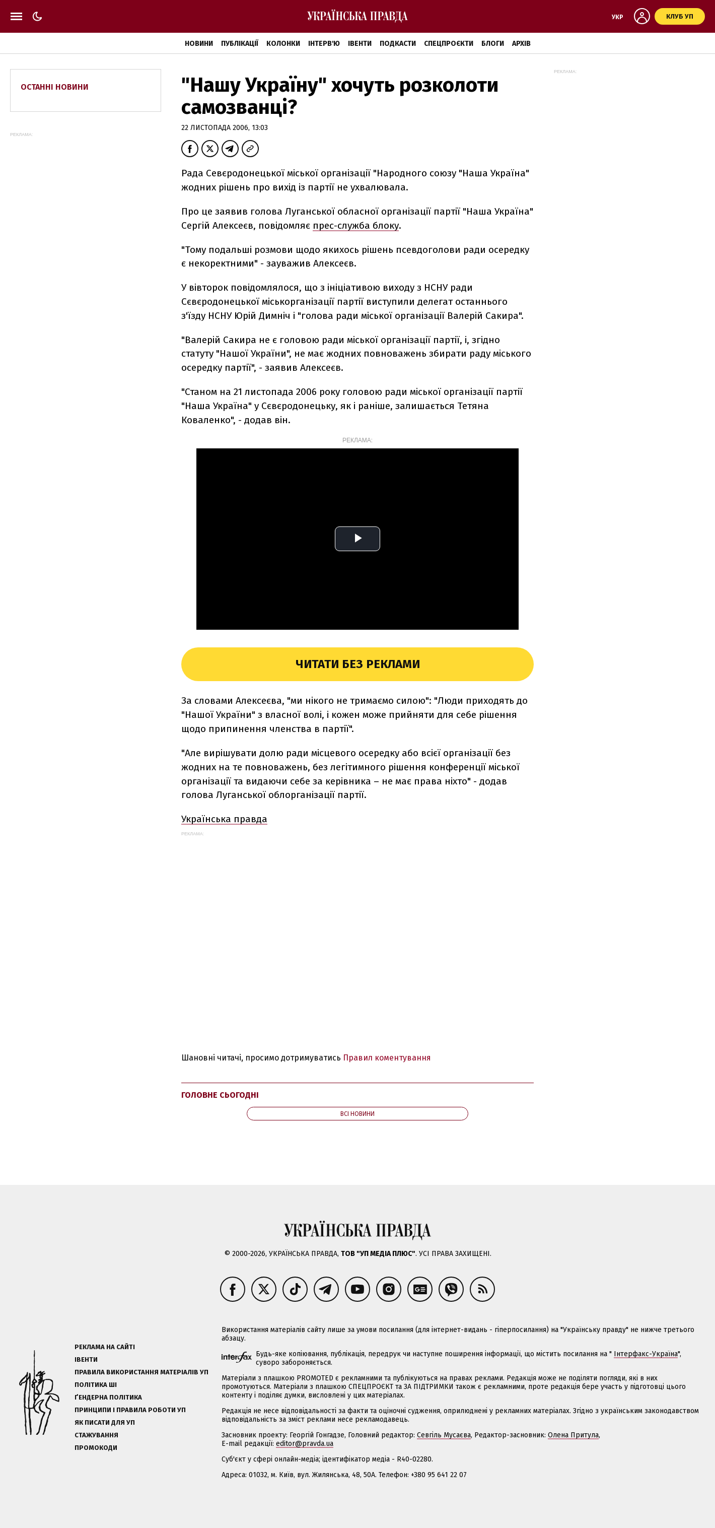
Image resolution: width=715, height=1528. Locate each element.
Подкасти (398, 43)
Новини (199, 43)
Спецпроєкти (448, 43)
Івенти (360, 43)
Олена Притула (573, 1435)
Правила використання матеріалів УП (141, 1372)
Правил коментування (387, 1057)
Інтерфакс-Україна (646, 1354)
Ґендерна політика (108, 1397)
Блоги (492, 43)
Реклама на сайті (105, 1347)
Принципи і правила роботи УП (130, 1410)
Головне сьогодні (220, 1095)
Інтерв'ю (324, 43)
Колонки (283, 43)
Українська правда (224, 819)
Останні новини (55, 87)
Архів (521, 43)
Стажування (96, 1435)
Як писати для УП (105, 1422)
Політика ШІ (96, 1384)
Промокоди (96, 1447)
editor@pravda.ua (304, 1443)
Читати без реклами (358, 664)
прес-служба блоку (356, 225)
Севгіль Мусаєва (444, 1435)
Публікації (239, 43)
